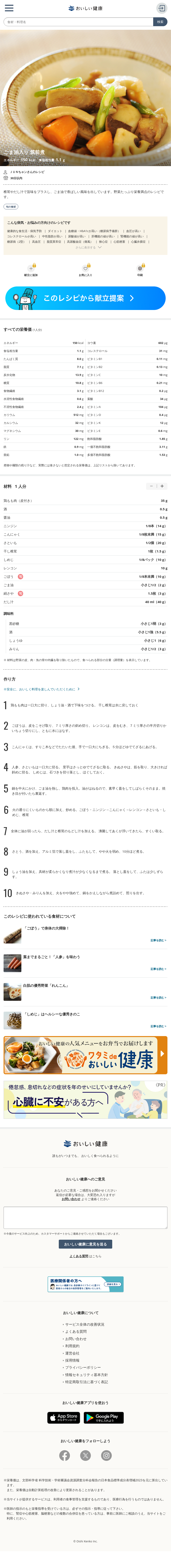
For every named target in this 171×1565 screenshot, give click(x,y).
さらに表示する (85, 247)
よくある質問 (78, 1256)
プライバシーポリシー (83, 1367)
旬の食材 (11, 206)
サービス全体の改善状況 (84, 1324)
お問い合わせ (71, 1199)
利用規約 (72, 1345)
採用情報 (72, 1360)
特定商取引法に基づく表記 (86, 1381)
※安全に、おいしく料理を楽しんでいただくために (39, 689)
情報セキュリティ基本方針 (86, 1374)
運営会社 (72, 1353)
